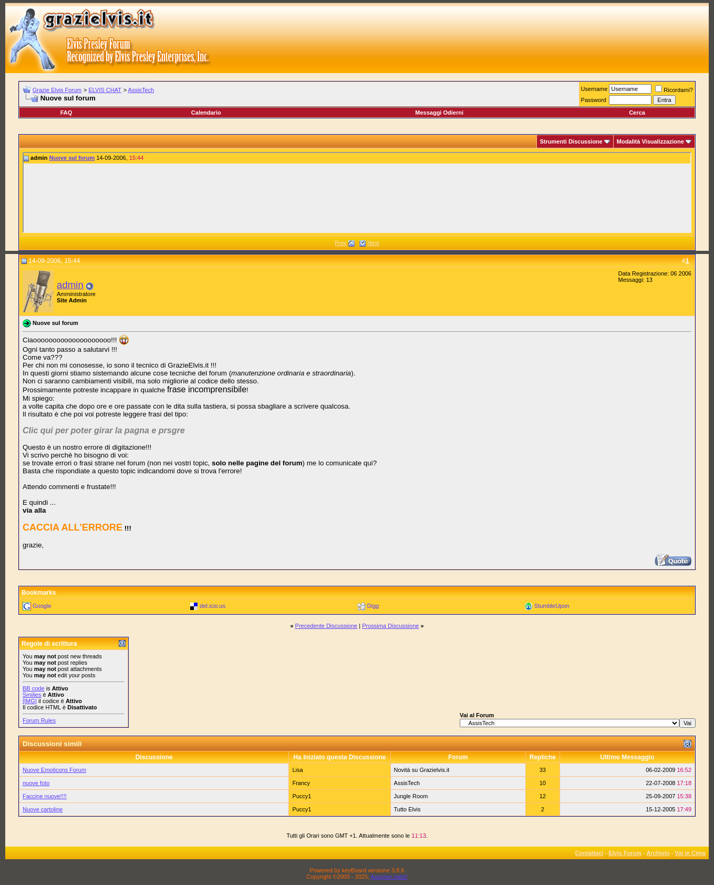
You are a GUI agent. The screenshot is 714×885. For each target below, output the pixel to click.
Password (593, 100)
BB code (34, 688)
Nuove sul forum (72, 158)
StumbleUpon (552, 606)
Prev (341, 243)
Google (42, 606)
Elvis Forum (624, 853)
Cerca (637, 112)
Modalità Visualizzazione (650, 141)
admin (70, 284)
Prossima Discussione (390, 626)
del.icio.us (212, 606)
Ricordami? (674, 90)
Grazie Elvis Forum (57, 90)
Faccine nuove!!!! (45, 796)
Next (373, 243)
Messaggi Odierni (439, 112)
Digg (373, 606)
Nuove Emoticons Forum (54, 770)
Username (594, 89)
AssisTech (141, 90)
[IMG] (30, 701)
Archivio (658, 853)
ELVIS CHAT (104, 90)
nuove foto (36, 783)
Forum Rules (39, 720)
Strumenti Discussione (571, 141)
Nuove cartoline (43, 809)
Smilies (32, 694)
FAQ (66, 112)
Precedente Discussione (326, 626)
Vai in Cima (690, 853)
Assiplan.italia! (389, 876)
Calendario (206, 112)
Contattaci (589, 853)
